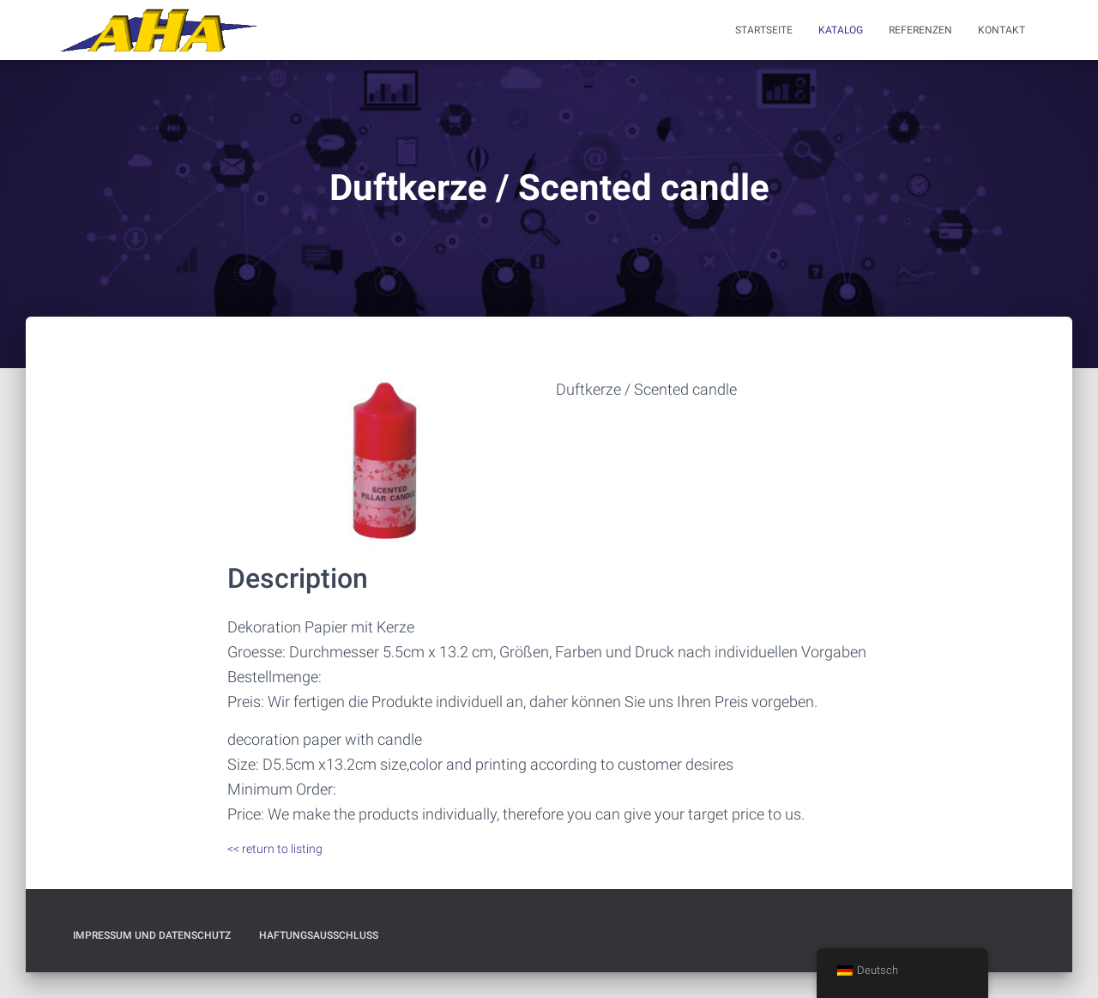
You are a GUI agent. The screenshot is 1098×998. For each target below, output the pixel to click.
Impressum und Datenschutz (152, 935)
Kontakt (1001, 30)
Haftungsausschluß (318, 935)
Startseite (764, 30)
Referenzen (920, 30)
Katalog (840, 30)
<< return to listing (275, 849)
